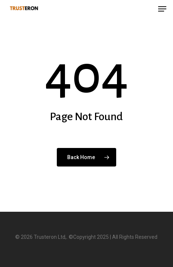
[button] (162, 9)
